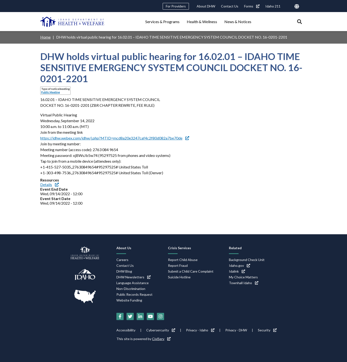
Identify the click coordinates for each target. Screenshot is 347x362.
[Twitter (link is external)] (130, 316)
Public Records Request (134, 294)
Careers (122, 260)
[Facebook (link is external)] (120, 316)
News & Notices (237, 21)
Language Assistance (132, 283)
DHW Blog (124, 271)
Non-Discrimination (130, 289)
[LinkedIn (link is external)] (140, 316)
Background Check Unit (247, 260)
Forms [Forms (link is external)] (252, 6)
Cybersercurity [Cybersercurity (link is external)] (160, 330)
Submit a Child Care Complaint (191, 271)
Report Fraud (178, 265)
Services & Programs (162, 21)
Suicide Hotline (179, 277)
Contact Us (229, 6)
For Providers (176, 6)
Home (45, 37)
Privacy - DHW (236, 330)
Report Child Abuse (183, 260)
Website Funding (129, 300)
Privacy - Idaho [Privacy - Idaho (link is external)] (200, 330)
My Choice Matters (243, 277)
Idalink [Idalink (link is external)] (237, 271)
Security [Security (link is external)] (267, 330)
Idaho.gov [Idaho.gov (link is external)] (239, 265)
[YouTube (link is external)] (150, 316)
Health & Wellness (202, 21)
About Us (123, 248)
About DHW (206, 6)
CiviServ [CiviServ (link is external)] (161, 339)
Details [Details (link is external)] (49, 184)
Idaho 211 (272, 6)
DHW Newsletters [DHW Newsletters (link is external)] (133, 277)
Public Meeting (50, 92)
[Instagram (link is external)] (160, 316)
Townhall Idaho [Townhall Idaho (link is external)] (243, 283)
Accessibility (125, 330)
